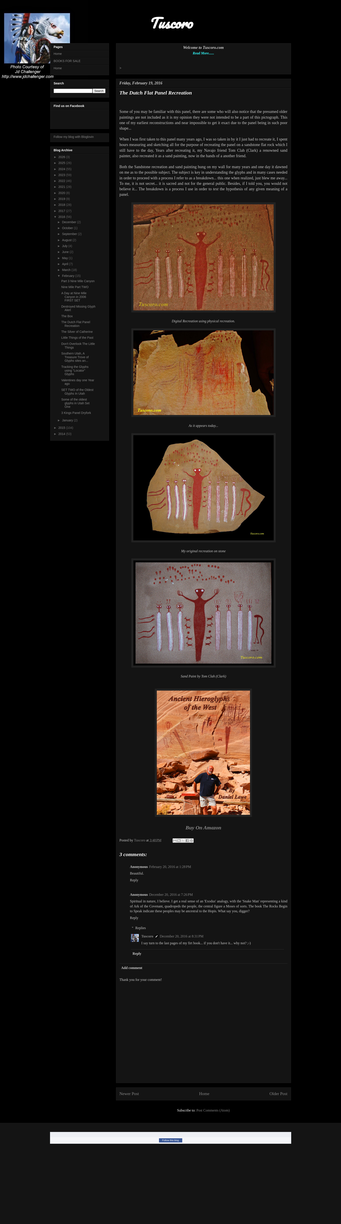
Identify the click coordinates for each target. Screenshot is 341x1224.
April (65, 264)
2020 (62, 193)
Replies (140, 928)
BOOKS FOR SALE (67, 61)
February (68, 276)
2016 (62, 217)
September (70, 234)
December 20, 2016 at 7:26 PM (171, 894)
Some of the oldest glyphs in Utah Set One (75, 403)
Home (204, 1093)
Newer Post (129, 1093)
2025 (62, 163)
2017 (62, 211)
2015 (62, 427)
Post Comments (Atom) (213, 1110)
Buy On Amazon (203, 827)
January (68, 420)
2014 (62, 434)
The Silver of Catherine (77, 331)
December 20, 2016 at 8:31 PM (182, 936)
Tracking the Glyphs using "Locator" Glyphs (74, 370)
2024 (62, 169)
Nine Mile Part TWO (74, 287)
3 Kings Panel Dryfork (76, 413)
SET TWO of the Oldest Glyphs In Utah (77, 391)
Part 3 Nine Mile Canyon (78, 281)
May (65, 258)
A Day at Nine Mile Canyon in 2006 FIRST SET (73, 296)
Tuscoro (147, 936)
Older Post (278, 1093)
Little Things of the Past (77, 337)
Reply (134, 880)
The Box (67, 316)
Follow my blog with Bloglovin (74, 137)
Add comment (131, 968)
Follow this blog (170, 1140)
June (66, 252)
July (65, 246)
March (66, 270)
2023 (62, 175)
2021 (62, 187)
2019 (62, 199)
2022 (62, 181)
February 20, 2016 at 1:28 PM (170, 867)
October (68, 228)
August (67, 240)
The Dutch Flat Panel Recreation (75, 324)
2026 (62, 157)
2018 (62, 205)
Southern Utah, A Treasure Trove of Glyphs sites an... (75, 357)
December (69, 222)
